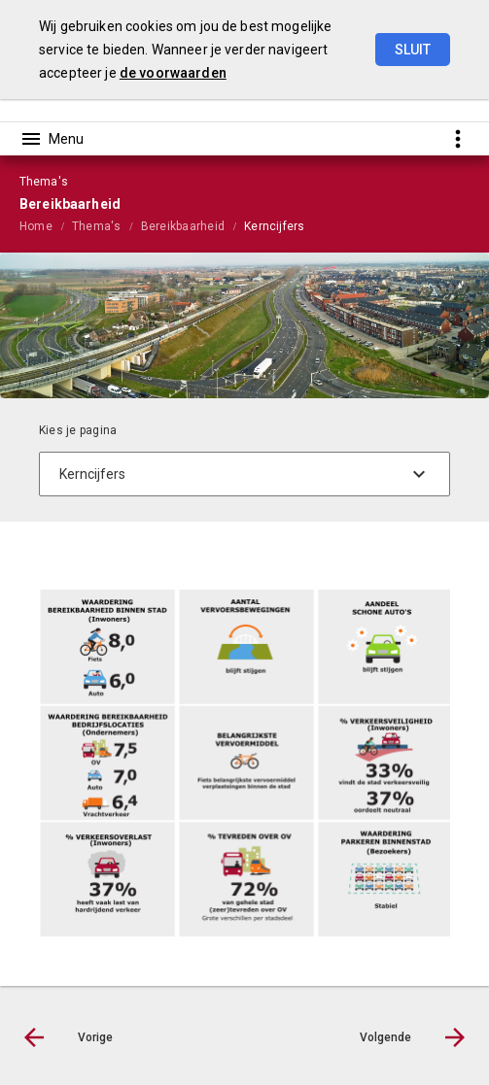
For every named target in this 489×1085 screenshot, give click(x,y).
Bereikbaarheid (183, 226)
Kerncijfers (274, 226)
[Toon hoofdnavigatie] (51, 139)
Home (35, 226)
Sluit (413, 49)
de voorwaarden (173, 73)
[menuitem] (45, 225)
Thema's (97, 226)
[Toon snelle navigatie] (457, 138)
